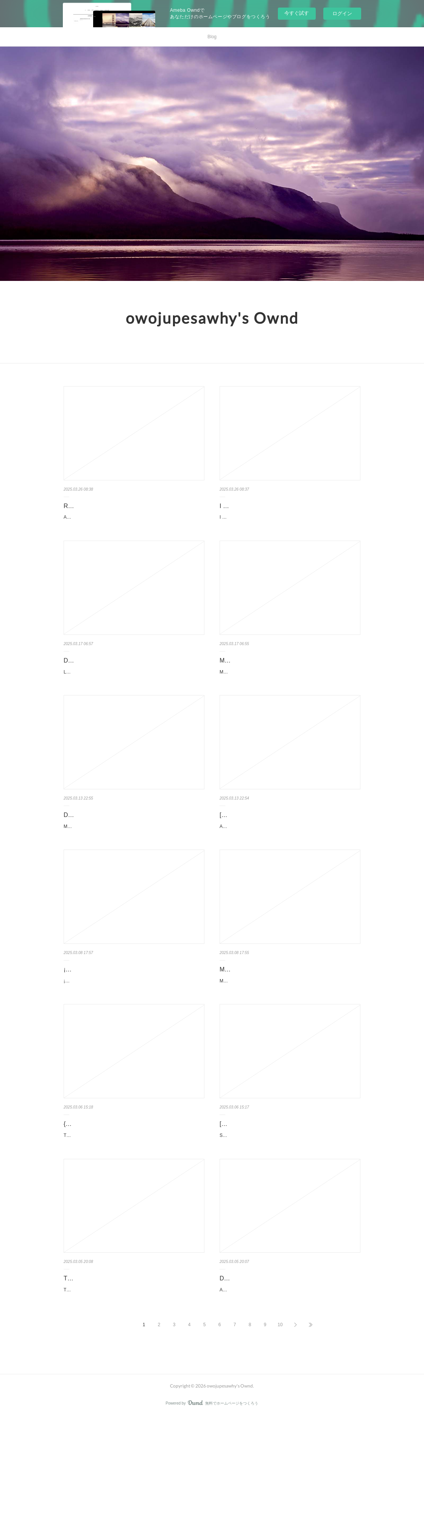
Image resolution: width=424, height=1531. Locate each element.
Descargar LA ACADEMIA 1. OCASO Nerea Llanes (132, 679)
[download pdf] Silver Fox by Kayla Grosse (277, 1200)
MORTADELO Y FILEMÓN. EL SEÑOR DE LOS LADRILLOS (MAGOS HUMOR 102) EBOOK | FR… (290, 685)
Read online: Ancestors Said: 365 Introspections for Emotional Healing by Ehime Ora (132, 511)
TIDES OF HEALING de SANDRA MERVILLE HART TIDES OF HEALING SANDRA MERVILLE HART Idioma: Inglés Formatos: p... (132, 1400)
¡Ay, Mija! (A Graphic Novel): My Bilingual (119, 1026)
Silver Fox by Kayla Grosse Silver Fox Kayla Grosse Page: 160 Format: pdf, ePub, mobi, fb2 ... (283, 1216)
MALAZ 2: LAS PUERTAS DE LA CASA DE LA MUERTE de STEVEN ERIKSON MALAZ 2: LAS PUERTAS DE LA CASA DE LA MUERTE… (134, 879)
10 (279, 1439)
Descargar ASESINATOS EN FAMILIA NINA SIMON (289, 1373)
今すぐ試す (296, 13)
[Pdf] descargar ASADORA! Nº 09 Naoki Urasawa (286, 853)
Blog (212, 36)
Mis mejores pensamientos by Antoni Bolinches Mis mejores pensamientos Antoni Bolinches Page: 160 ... (280, 1053)
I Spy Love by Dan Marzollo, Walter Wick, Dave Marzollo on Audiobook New (283, 511)
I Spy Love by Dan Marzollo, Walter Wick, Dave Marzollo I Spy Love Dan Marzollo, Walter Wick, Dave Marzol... (288, 532)
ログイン (342, 13)
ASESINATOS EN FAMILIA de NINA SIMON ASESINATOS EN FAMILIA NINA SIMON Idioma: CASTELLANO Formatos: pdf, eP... (286, 1389)
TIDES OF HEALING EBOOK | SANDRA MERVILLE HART (134, 1379)
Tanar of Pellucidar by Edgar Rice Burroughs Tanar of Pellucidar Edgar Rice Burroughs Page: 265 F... (128, 1226)
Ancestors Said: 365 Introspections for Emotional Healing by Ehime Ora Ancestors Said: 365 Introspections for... (131, 532)
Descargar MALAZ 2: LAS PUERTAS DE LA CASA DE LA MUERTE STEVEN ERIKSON (132, 858)
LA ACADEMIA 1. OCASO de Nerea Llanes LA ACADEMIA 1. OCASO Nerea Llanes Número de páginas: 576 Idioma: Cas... (126, 695)
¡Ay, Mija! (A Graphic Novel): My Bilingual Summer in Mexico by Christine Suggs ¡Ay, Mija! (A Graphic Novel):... (127, 1042)
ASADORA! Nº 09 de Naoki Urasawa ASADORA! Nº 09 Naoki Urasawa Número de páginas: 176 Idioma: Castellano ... (282, 868)
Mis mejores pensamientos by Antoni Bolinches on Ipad (287, 1032)
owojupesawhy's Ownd (212, 318)
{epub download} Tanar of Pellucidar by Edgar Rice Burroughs (132, 1206)
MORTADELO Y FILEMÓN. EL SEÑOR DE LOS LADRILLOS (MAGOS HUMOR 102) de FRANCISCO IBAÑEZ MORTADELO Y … (289, 706)
